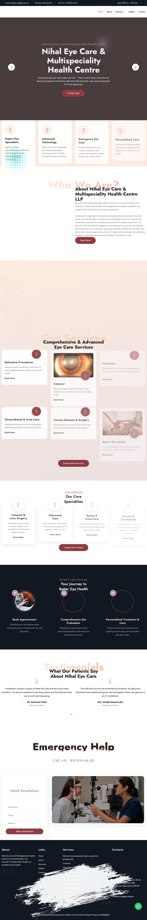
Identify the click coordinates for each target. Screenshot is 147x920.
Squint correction (70, 880)
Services (119, 11)
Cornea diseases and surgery (75, 876)
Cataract (67, 863)
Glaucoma (67, 867)
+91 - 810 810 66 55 (69, 3)
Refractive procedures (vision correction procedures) (80, 857)
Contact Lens (69, 901)
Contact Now (73, 98)
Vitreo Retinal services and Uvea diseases (81, 872)
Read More (85, 240)
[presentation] (11, 67)
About (109, 11)
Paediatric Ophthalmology (74, 884)
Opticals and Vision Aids (73, 896)
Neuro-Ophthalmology (72, 888)
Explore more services (73, 463)
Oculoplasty (68, 892)
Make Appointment (24, 831)
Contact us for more (73, 547)
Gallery (132, 11)
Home (100, 11)
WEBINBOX (105, 915)
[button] (71, 714)
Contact (141, 11)
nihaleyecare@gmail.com (19, 3)
